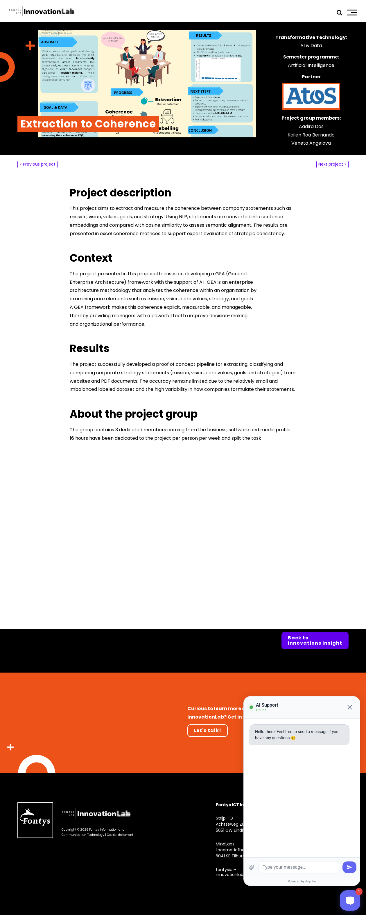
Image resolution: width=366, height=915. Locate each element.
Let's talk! (207, 730)
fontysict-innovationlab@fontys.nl (240, 872)
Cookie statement (120, 835)
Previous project (39, 164)
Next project (330, 164)
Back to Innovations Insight (315, 640)
